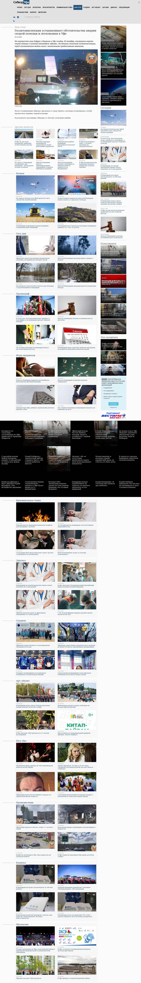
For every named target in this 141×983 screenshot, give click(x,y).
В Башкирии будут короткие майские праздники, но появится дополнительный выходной (76, 348)
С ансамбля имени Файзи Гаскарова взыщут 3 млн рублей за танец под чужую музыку (75, 795)
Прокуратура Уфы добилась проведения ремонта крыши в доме (35, 408)
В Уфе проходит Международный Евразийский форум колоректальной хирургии (76, 586)
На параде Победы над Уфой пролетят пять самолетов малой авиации (33, 199)
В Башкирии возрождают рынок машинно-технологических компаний (32, 226)
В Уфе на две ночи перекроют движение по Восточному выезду (23, 143)
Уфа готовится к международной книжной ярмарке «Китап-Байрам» (74, 734)
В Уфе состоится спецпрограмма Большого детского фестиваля (74, 950)
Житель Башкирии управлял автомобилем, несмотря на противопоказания (32, 381)
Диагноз (21, 560)
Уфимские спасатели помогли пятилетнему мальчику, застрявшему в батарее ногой (33, 259)
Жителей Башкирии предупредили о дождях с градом (75, 259)
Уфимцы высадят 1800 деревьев (28, 978)
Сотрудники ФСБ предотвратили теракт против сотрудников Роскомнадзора (34, 553)
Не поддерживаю (108, 391)
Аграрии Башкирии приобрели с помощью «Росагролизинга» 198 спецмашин (74, 888)
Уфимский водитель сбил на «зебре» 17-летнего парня (34, 828)
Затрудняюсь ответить (109, 393)
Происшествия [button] (22, 12)
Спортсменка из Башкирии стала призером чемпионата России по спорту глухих (74, 673)
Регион (20, 173)
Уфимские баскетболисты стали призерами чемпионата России (33, 646)
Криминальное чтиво (28, 500)
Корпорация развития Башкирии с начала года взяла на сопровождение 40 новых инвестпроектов (34, 916)
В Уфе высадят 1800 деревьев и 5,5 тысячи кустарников (32, 734)
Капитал (21, 862)
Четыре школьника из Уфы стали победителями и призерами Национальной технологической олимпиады (35, 950)
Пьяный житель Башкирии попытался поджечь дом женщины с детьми (34, 526)
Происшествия (24, 802)
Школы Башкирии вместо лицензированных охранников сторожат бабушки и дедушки (44, 165)
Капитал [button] (33, 12)
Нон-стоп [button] (77, 7)
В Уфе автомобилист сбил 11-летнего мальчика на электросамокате (87, 144)
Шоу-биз (21, 740)
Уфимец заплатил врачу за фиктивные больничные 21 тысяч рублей (31, 613)
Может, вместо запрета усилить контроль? (112, 397)
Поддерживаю (107, 388)
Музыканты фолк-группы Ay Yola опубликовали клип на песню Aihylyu (34, 766)
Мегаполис (22, 924)
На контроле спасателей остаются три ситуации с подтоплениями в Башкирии (35, 286)
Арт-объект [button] (96, 7)
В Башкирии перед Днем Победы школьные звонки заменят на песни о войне (111, 202)
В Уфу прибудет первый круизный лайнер (74, 978)
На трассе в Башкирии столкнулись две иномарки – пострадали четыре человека (24, 164)
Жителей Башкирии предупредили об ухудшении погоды (77, 286)
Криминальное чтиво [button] (64, 7)
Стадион (21, 620)
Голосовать (113, 404)
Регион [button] (19, 7)
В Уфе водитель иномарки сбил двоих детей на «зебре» (76, 855)
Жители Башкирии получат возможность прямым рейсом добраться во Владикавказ (66, 165)
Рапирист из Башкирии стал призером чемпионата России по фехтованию (31, 673)
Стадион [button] (86, 7)
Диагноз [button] (114, 7)
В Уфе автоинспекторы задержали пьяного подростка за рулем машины (88, 164)
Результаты (113, 407)
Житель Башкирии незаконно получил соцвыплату (72, 381)
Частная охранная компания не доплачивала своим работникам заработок (45, 144)
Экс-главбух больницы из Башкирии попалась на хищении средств (76, 408)
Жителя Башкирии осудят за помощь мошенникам (72, 553)
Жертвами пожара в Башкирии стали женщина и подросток (76, 828)
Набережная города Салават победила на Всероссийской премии (74, 706)
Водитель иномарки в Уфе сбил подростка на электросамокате (33, 855)
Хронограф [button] (37, 7)
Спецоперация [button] (124, 7)
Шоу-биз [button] (105, 7)
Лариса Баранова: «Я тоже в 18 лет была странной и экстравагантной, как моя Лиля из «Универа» (75, 767)
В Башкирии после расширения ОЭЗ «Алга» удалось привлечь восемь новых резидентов (75, 915)
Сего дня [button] (27, 7)
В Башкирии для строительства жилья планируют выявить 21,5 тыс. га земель (77, 226)
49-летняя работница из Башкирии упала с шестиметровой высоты (32, 348)
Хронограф (22, 293)
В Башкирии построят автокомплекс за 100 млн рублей (111, 176)
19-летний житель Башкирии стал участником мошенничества (75, 526)
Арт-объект (23, 680)
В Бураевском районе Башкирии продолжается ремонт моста (66, 144)
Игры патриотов (25, 355)
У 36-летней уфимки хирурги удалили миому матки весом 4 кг (75, 613)
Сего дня (21, 233)
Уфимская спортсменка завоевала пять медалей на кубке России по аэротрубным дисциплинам (76, 646)
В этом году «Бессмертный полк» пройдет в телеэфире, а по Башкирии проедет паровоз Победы (33, 319)
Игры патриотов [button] (49, 7)
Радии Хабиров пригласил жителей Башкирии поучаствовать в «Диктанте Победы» (75, 199)
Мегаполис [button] (42, 12)
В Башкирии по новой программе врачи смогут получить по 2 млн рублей (111, 167)
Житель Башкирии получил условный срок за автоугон (75, 319)
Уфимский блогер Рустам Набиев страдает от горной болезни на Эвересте (33, 795)
